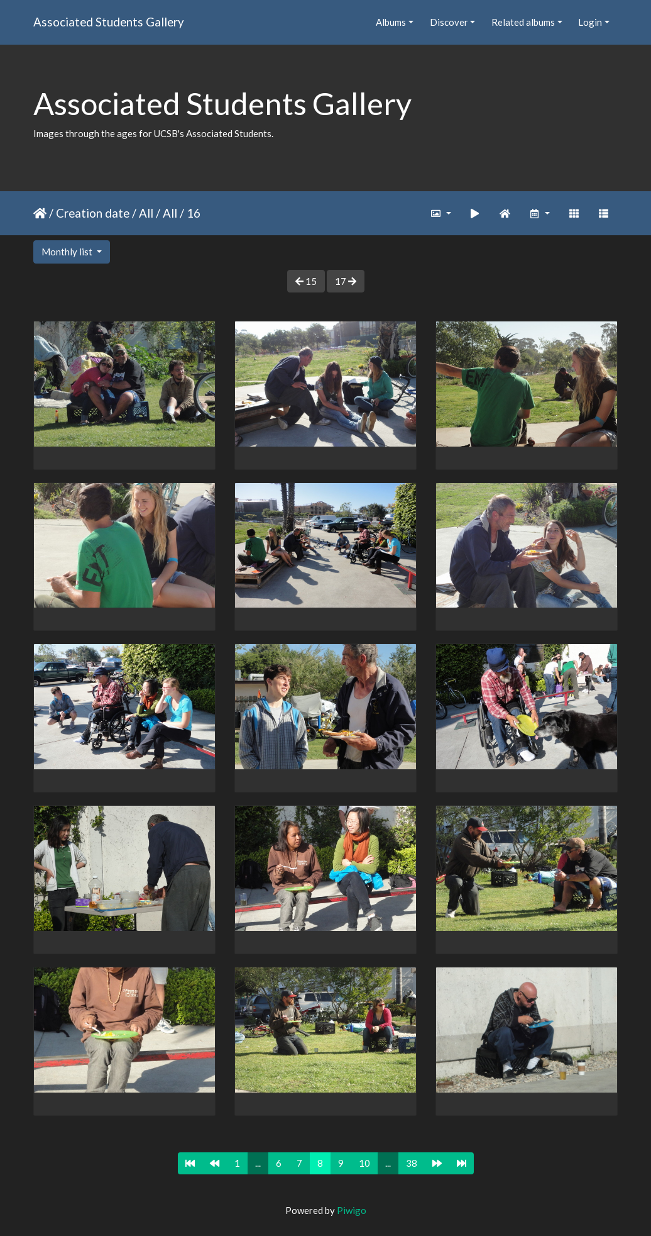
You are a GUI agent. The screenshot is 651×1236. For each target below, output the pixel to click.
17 (345, 281)
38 (411, 1163)
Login (590, 22)
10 (364, 1163)
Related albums (523, 22)
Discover (449, 22)
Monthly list (67, 251)
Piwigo (351, 1210)
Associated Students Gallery (108, 21)
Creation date (92, 213)
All (146, 213)
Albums (391, 22)
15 (306, 281)
